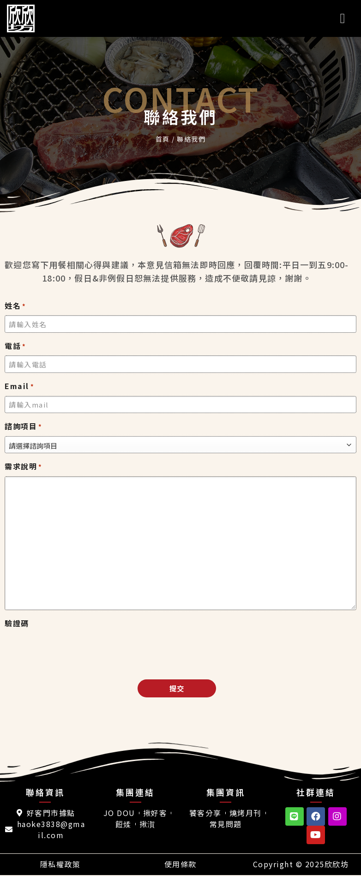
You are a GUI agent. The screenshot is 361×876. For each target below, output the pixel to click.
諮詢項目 (23, 426)
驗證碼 (17, 623)
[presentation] (75, 651)
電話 (15, 346)
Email (19, 386)
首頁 (163, 139)
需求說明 (23, 466)
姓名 (15, 306)
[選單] (347, 18)
